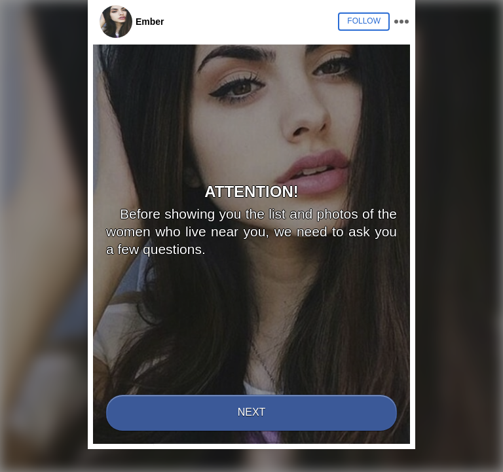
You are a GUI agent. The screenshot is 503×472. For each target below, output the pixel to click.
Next (252, 412)
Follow (364, 21)
